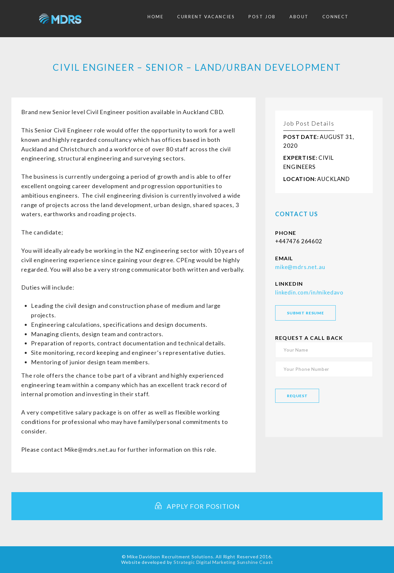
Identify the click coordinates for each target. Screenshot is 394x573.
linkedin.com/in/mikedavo (309, 292)
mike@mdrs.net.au (300, 267)
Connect (335, 16)
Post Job (262, 16)
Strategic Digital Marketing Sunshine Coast (223, 562)
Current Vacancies (206, 16)
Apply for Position (197, 506)
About (299, 16)
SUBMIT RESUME (305, 312)
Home (155, 16)
